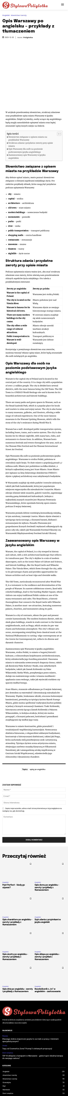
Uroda (4, 1025)
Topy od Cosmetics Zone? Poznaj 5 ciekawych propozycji (27, 1028)
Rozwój (5, 1015)
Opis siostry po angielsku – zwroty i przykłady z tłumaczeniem (15, 935)
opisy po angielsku (37, 748)
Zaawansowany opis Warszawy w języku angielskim (27, 135)
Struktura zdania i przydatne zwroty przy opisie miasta (30, 123)
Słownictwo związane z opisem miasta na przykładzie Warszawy (27, 117)
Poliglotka (28, 37)
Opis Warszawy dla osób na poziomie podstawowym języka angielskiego (25, 129)
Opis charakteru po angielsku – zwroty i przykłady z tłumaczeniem (17, 901)
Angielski (6, 15)
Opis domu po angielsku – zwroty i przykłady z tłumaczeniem (47, 866)
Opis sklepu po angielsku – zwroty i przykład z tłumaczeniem (47, 935)
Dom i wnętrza (7, 1032)
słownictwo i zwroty (19, 15)
